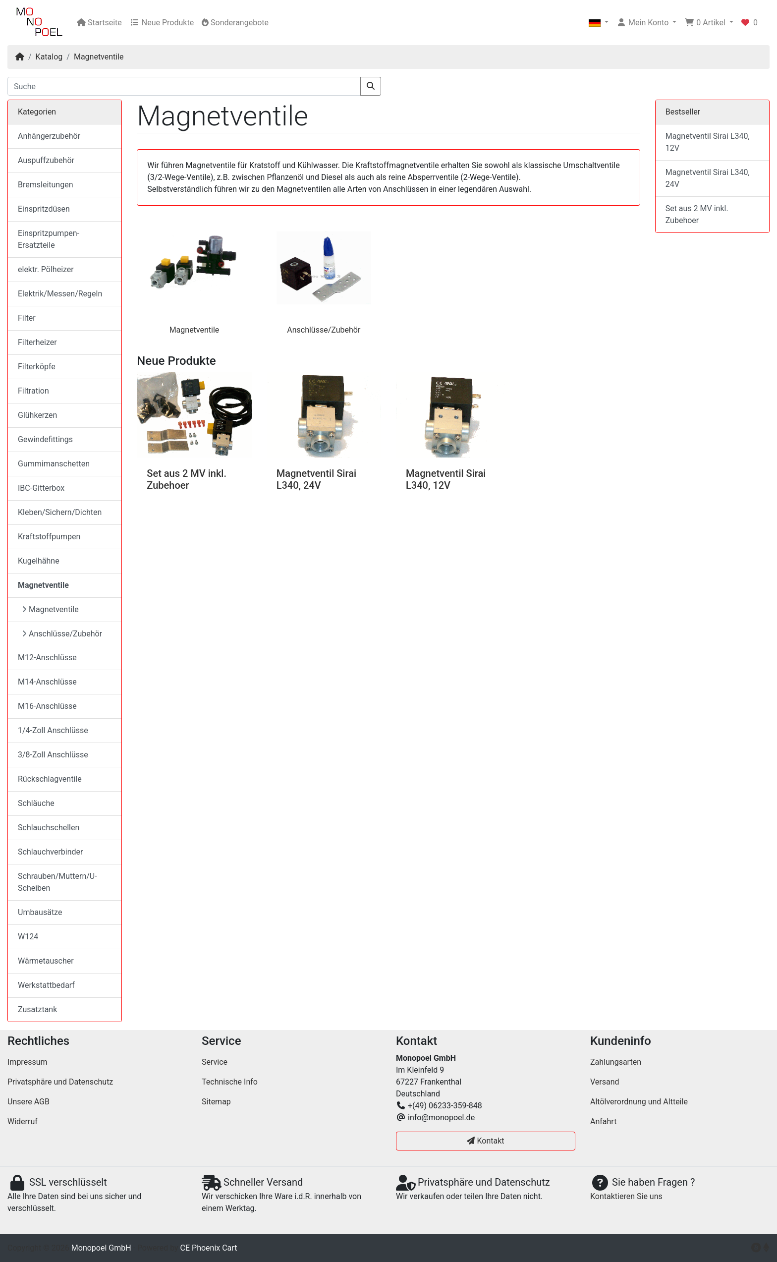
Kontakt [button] (485, 1141)
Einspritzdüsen (44, 209)
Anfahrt (603, 1121)
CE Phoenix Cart (208, 1248)
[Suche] (184, 86)
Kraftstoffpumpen (49, 536)
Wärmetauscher (46, 961)
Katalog (49, 56)
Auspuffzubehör (46, 160)
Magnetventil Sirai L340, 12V (446, 479)
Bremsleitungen (45, 184)
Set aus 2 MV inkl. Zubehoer (186, 479)
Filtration (33, 391)
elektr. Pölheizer (46, 269)
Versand (604, 1082)
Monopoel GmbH (101, 1248)
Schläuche (36, 803)
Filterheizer (37, 342)
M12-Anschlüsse (47, 657)
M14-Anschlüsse (47, 682)
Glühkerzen (37, 415)
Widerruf (22, 1121)
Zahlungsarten (615, 1062)
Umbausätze (40, 912)
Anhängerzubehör (49, 136)
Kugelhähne (38, 561)
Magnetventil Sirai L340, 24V (316, 479)
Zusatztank (37, 1009)
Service (214, 1062)
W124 (28, 936)
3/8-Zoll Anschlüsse (53, 754)
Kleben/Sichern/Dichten (60, 512)
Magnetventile (99, 56)
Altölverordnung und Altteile (639, 1101)
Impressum (27, 1062)
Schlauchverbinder (50, 852)
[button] (598, 23)
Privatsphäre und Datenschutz (60, 1082)
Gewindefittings (45, 439)
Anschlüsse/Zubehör (323, 330)
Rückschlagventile (50, 779)
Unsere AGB (28, 1101)
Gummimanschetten (54, 463)
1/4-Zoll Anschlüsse (53, 730)
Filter (27, 318)
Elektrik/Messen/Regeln (60, 293)
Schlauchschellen (48, 827)
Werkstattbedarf (46, 985)
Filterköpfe (37, 366)
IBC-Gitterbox (41, 488)
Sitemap (216, 1101)
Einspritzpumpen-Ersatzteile (48, 239)
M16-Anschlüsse (47, 706)
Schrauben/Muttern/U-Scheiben (57, 882)
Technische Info (230, 1082)
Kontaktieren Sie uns (626, 1196)
